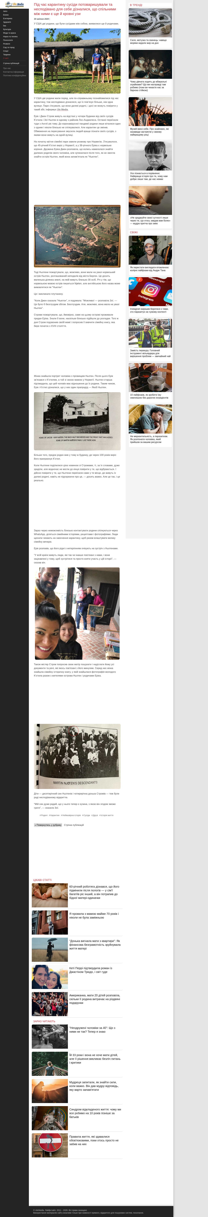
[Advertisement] (77, 182)
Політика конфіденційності (15, 75)
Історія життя (107, 815)
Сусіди (87, 815)
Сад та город (8, 47)
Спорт (6, 51)
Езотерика (7, 18)
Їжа (4, 26)
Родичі (44, 815)
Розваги (6, 44)
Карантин (55, 815)
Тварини (6, 55)
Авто (5, 11)
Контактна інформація (13, 72)
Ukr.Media (62, 109)
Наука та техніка (10, 36)
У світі (6, 58)
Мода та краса (9, 33)
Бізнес (6, 15)
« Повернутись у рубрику (48, 825)
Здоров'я (7, 22)
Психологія (8, 40)
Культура (7, 29)
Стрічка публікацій (74, 825)
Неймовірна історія (71, 815)
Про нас (7, 68)
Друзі (95, 815)
